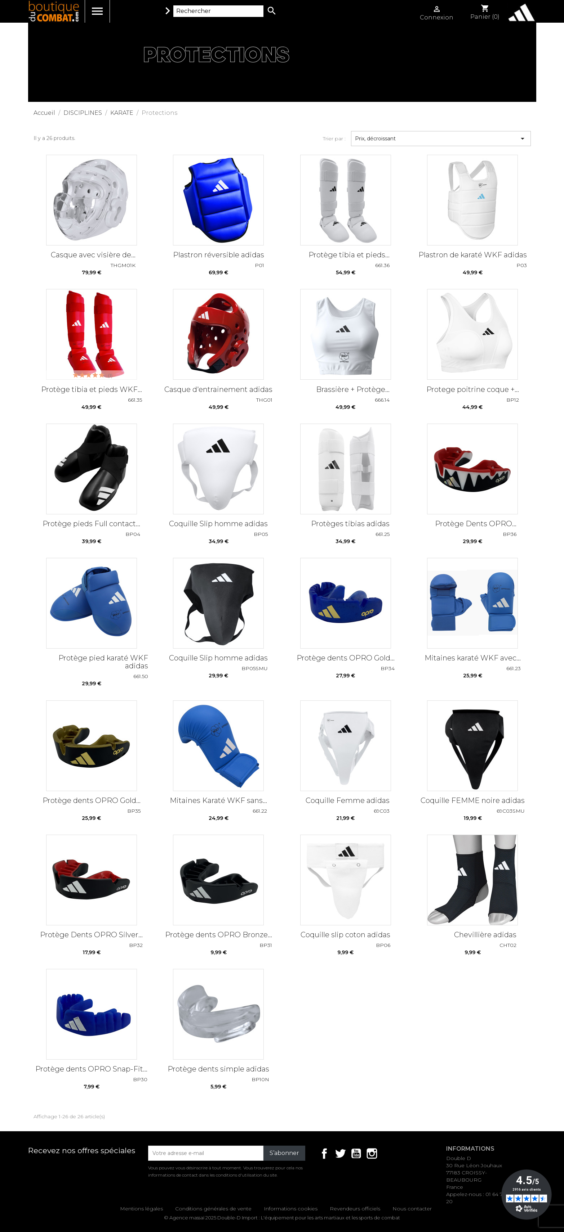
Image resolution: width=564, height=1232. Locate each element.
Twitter (340, 1153)
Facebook (324, 1153)
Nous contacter (412, 1208)
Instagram (372, 1153)
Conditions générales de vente (213, 1208)
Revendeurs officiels (355, 1208)
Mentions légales (141, 1208)
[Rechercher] (218, 11)
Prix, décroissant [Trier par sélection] (441, 138)
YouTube (356, 1153)
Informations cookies (290, 1208)
